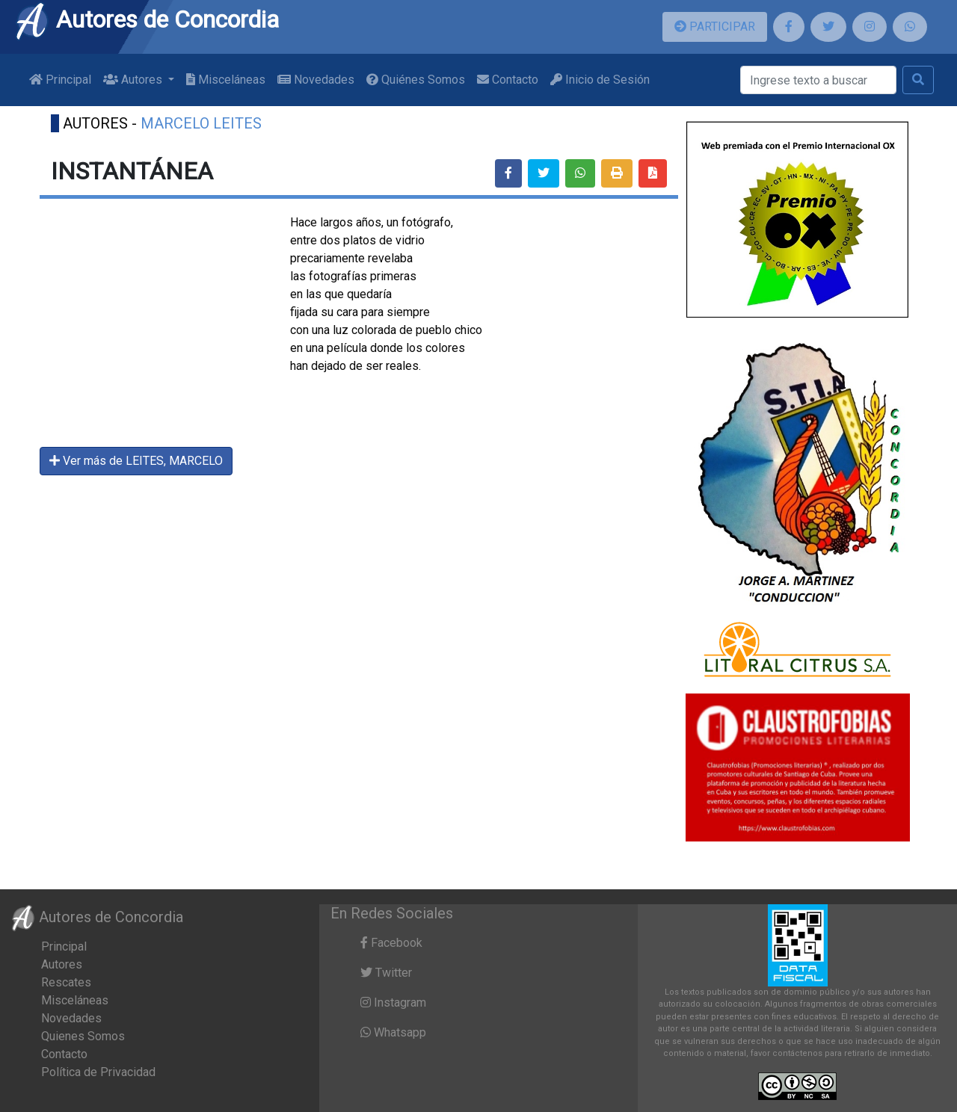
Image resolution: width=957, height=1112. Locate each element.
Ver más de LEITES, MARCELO (136, 461)
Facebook (391, 943)
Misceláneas (225, 79)
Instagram (393, 1002)
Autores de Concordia (146, 19)
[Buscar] (818, 80)
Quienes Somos (83, 1036)
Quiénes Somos (415, 79)
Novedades (315, 79)
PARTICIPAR (714, 26)
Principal (60, 79)
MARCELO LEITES (201, 123)
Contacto (507, 79)
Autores (61, 964)
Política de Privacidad (98, 1072)
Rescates (66, 982)
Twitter (386, 973)
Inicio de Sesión (600, 79)
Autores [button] (134, 79)
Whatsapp (393, 1032)
